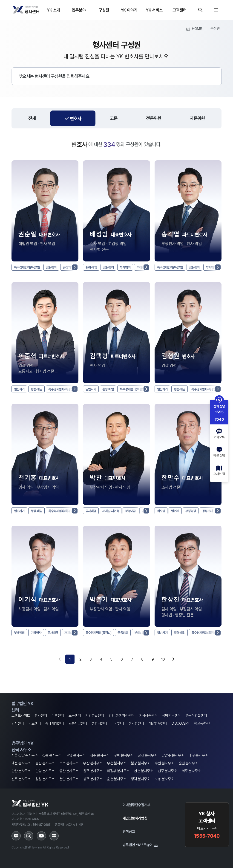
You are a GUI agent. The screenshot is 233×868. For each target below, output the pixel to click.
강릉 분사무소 (52, 755)
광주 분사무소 (99, 755)
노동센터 (75, 715)
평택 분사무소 (140, 779)
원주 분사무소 (92, 771)
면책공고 (129, 831)
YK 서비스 (154, 10)
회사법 (161, 512)
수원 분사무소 (164, 763)
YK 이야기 (129, 10)
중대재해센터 (54, 723)
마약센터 (118, 723)
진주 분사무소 (21, 779)
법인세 (177, 512)
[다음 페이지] (173, 661)
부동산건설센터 (196, 715)
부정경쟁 (194, 512)
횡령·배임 (92, 267)
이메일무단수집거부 (136, 804)
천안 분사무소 (69, 779)
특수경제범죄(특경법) (29, 267)
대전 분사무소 (21, 763)
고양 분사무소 (76, 755)
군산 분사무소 (147, 755)
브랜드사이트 (21, 715)
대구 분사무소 (198, 755)
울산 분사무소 (69, 771)
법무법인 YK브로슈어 (140, 844)
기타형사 (39, 634)
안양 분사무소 (45, 771)
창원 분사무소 (45, 779)
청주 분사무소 (92, 779)
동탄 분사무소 (45, 763)
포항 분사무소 (164, 779)
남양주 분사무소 (173, 755)
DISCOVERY (180, 723)
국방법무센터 (171, 715)
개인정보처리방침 (135, 818)
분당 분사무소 (140, 763)
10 (163, 661)
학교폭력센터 (203, 723)
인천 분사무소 (143, 771)
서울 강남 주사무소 (25, 755)
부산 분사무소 (92, 763)
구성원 (104, 10)
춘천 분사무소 (116, 779)
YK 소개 (53, 10)
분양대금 (135, 512)
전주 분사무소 (167, 771)
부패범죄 (130, 267)
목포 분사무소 (69, 763)
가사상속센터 (148, 715)
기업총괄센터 (94, 715)
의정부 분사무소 (118, 771)
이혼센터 (58, 715)
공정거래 (213, 512)
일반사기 (20, 389)
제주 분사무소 (191, 771)
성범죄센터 (99, 723)
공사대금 (92, 512)
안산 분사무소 (21, 771)
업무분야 (79, 10)
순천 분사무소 (188, 763)
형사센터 (41, 715)
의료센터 (35, 723)
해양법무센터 (158, 723)
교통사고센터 (78, 723)
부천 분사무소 (116, 763)
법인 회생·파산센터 (122, 715)
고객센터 (180, 10)
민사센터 (18, 723)
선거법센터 (136, 723)
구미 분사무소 (123, 755)
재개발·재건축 (114, 512)
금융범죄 (56, 267)
